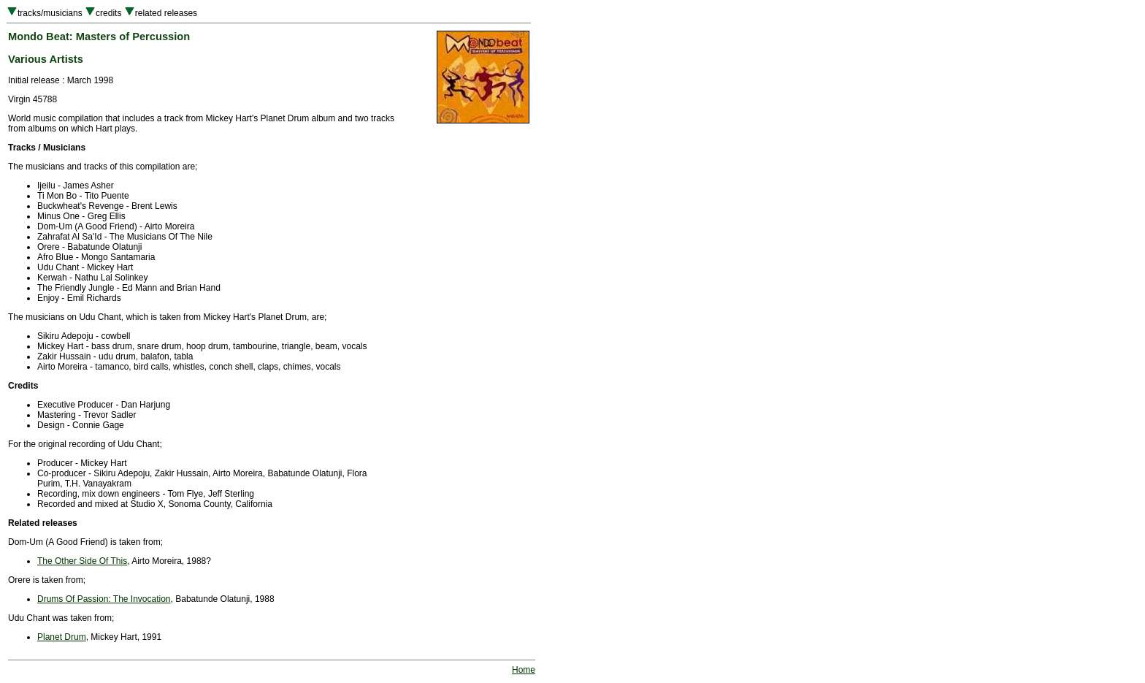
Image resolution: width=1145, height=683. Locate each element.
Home (523, 670)
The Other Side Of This (82, 561)
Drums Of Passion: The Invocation (104, 599)
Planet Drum (61, 637)
